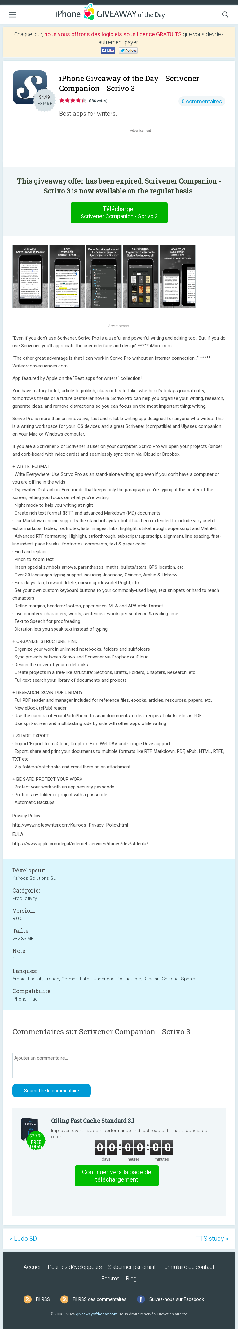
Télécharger (119, 212)
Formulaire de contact (187, 1267)
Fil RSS (43, 1299)
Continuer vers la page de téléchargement (116, 1175)
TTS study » (212, 1238)
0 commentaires (202, 101)
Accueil (33, 1267)
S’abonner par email (131, 1267)
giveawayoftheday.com (96, 1314)
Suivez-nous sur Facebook (176, 1299)
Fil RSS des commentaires (99, 1299)
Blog (131, 1278)
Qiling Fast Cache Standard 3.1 (92, 1120)
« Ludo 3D (23, 1238)
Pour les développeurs (75, 1267)
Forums (110, 1278)
